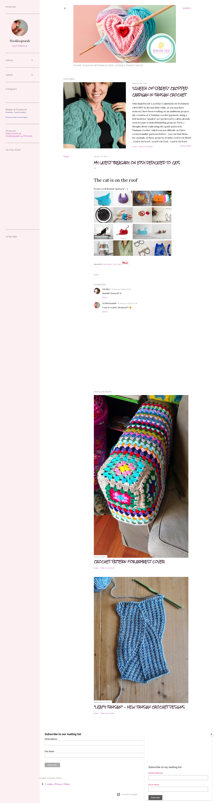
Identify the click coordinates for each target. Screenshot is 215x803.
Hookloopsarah (109, 303)
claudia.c (106, 289)
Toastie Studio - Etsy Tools (111, 264)
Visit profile (19, 46)
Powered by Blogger (127, 794)
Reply (105, 297)
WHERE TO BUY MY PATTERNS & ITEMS (93, 65)
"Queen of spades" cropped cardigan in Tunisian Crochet (160, 91)
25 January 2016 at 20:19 (127, 303)
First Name (49, 751)
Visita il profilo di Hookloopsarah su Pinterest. (19, 134)
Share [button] (134, 146)
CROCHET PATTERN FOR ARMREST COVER (129, 562)
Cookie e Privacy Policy (129, 65)
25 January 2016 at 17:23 (121, 289)
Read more (185, 146)
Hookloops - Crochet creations (16, 112)
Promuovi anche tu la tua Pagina (17, 117)
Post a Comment (146, 146)
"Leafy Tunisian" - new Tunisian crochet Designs (139, 707)
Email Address (51, 739)
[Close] (211, 734)
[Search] (187, 8)
